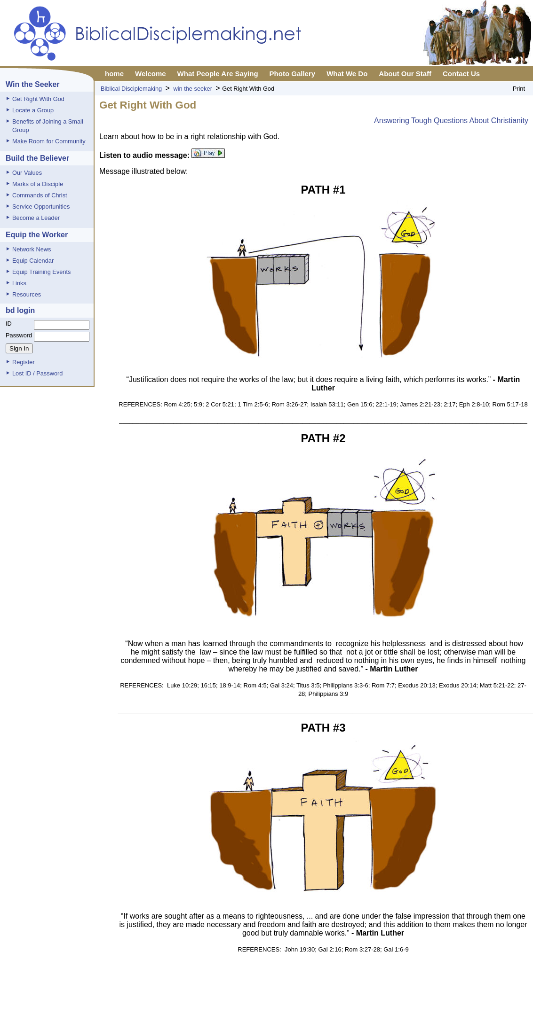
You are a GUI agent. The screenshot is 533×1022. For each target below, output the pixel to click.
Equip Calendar (33, 260)
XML (343, 1005)
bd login (20, 310)
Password (19, 335)
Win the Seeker (33, 84)
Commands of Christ (39, 195)
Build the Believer (37, 158)
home (114, 74)
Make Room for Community (49, 141)
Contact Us (461, 74)
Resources (26, 294)
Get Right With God (38, 98)
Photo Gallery (293, 74)
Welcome (150, 74)
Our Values (27, 172)
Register (23, 362)
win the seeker (192, 88)
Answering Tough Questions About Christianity (451, 121)
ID (9, 323)
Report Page (314, 1005)
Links (19, 283)
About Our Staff (405, 74)
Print (519, 88)
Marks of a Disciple (37, 183)
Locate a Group (33, 110)
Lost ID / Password (37, 373)
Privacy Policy (271, 1005)
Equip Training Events (41, 271)
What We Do (346, 74)
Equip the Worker (37, 235)
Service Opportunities (41, 206)
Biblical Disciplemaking (131, 88)
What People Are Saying (217, 74)
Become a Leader (36, 217)
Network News (31, 249)
